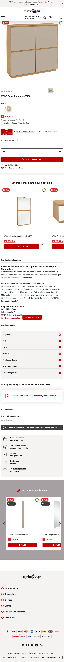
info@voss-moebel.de (10, 318)
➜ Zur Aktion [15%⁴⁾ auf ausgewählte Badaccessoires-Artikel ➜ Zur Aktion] (48, 2)
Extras (8, 606)
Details (22, 545)
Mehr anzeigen (32, 317)
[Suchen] (44, 18)
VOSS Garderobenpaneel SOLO (20, 535)
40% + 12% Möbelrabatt (25, 132)
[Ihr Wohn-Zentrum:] (33, 18)
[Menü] (3, 18)
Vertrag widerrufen (54, 657)
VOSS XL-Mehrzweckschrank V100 (18, 236)
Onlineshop (10, 594)
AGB (3, 657)
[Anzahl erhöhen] (60, 151)
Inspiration (10, 617)
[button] (3, 588)
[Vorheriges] (4, 523)
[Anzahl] (32, 151)
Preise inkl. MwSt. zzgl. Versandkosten (15, 123)
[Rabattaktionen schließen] (62, 3)
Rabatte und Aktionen (15, 612)
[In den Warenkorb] (32, 159)
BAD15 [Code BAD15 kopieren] (34, 5)
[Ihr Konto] (50, 18)
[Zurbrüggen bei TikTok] (41, 645)
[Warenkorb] (61, 18)
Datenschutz (11, 657)
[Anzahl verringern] (4, 151)
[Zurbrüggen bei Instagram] (32, 645)
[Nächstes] (60, 523)
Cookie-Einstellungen (36, 657)
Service (8, 600)
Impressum (22, 657)
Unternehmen (11, 588)
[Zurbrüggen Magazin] (23, 645)
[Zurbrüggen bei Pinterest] (36, 645)
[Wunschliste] (55, 18)
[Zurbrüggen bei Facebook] (27, 645)
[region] (32, 52)
